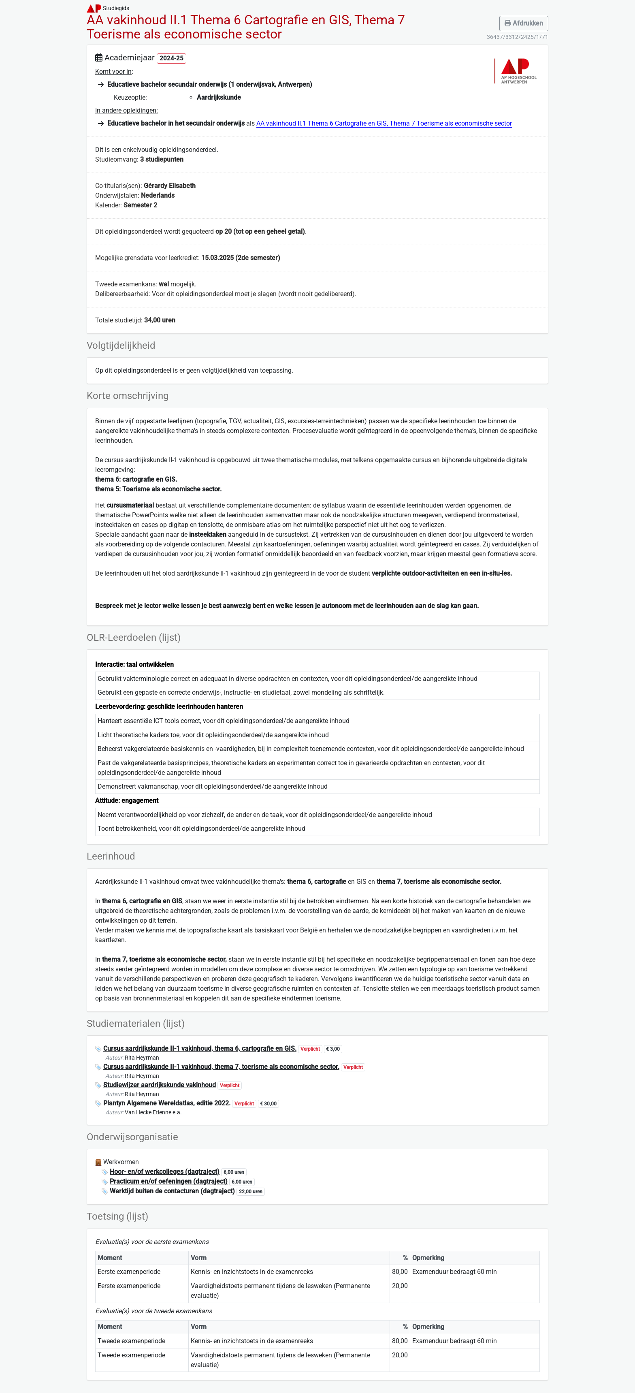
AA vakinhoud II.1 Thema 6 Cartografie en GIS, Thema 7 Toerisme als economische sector (384, 123)
